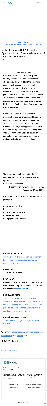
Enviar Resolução (13, 384)
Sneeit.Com (27, 402)
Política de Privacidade (34, 387)
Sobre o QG (13, 387)
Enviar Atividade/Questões (33, 384)
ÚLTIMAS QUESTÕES (9, 350)
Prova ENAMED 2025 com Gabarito (23, 44)
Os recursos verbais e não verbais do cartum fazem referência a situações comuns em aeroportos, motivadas (22, 260)
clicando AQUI (21, 289)
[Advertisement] (23, 25)
